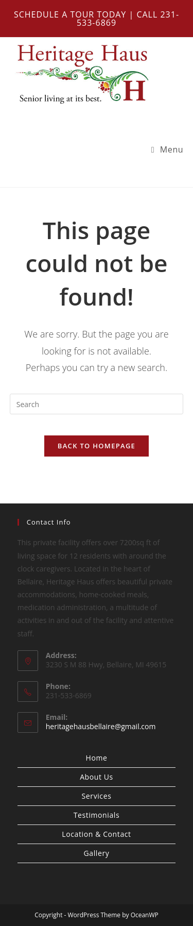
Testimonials (96, 815)
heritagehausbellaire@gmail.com (101, 726)
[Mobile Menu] (167, 149)
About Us (96, 777)
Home (97, 758)
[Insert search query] (97, 404)
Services (97, 796)
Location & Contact (96, 834)
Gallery (97, 853)
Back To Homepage (96, 445)
